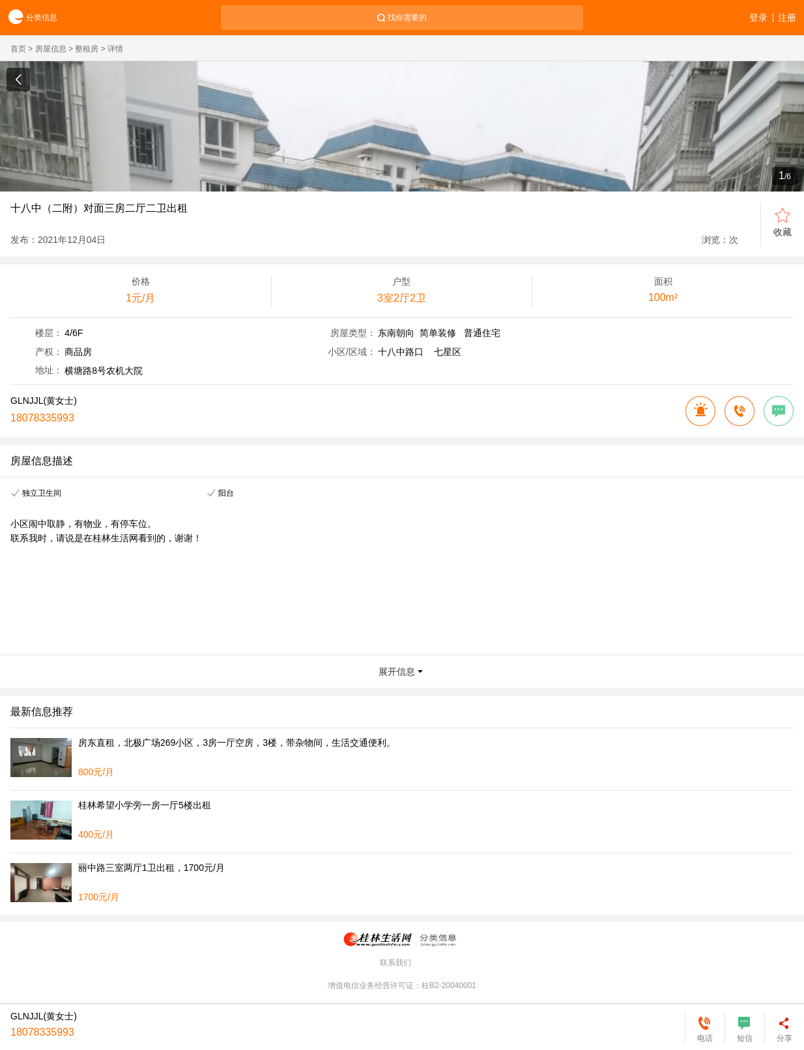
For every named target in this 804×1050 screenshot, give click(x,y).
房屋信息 (50, 48)
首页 (18, 48)
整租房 (86, 48)
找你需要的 (407, 17)
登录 (758, 17)
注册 (787, 17)
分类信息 (28, 18)
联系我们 (395, 962)
